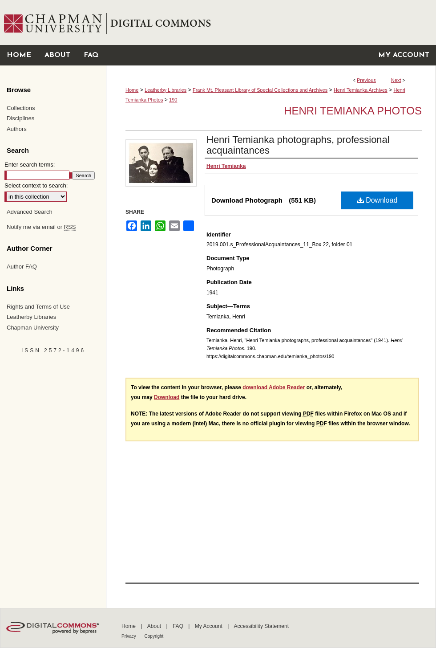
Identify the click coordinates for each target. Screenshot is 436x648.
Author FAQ (22, 266)
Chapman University (33, 327)
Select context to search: (36, 185)
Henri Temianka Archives (361, 90)
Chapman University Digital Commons (270, 22)
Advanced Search (29, 211)
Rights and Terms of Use (38, 306)
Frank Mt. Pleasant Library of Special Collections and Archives (260, 90)
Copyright (154, 636)
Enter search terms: (29, 164)
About (155, 626)
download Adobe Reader (273, 387)
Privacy (129, 636)
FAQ (179, 626)
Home (131, 90)
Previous (366, 80)
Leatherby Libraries (165, 90)
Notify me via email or (41, 227)
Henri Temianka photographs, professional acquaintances (298, 145)
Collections (21, 108)
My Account (209, 626)
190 (173, 99)
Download (377, 200)
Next (396, 80)
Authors (17, 129)
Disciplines (20, 118)
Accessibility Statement (261, 626)
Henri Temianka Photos (353, 111)
